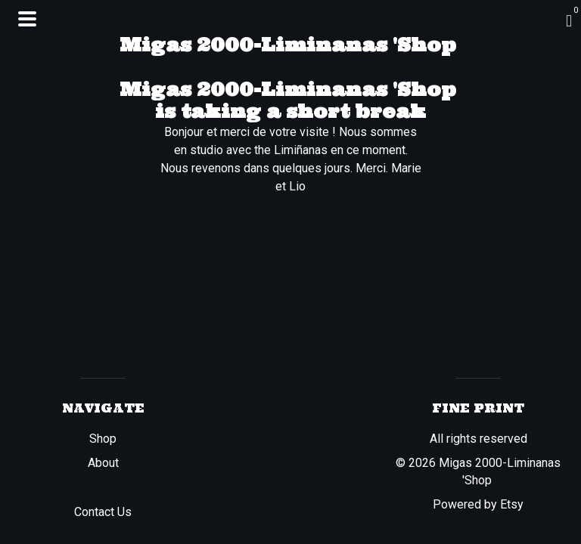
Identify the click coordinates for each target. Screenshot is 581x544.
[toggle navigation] (27, 18)
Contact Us (103, 512)
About (103, 463)
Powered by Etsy (478, 504)
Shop (103, 438)
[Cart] (569, 21)
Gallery (103, 488)
